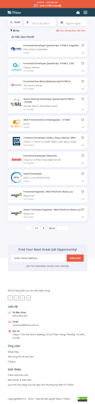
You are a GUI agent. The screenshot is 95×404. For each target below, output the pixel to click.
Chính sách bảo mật (18, 375)
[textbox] (40, 23)
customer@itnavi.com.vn (25, 325)
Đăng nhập (13, 351)
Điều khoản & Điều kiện (19, 379)
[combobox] (40, 22)
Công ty (12, 361)
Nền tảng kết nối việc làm (20, 356)
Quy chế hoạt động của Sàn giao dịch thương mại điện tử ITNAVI (40, 384)
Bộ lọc (15, 30)
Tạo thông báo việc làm (70, 30)
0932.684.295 (52, 2)
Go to (52, 228)
